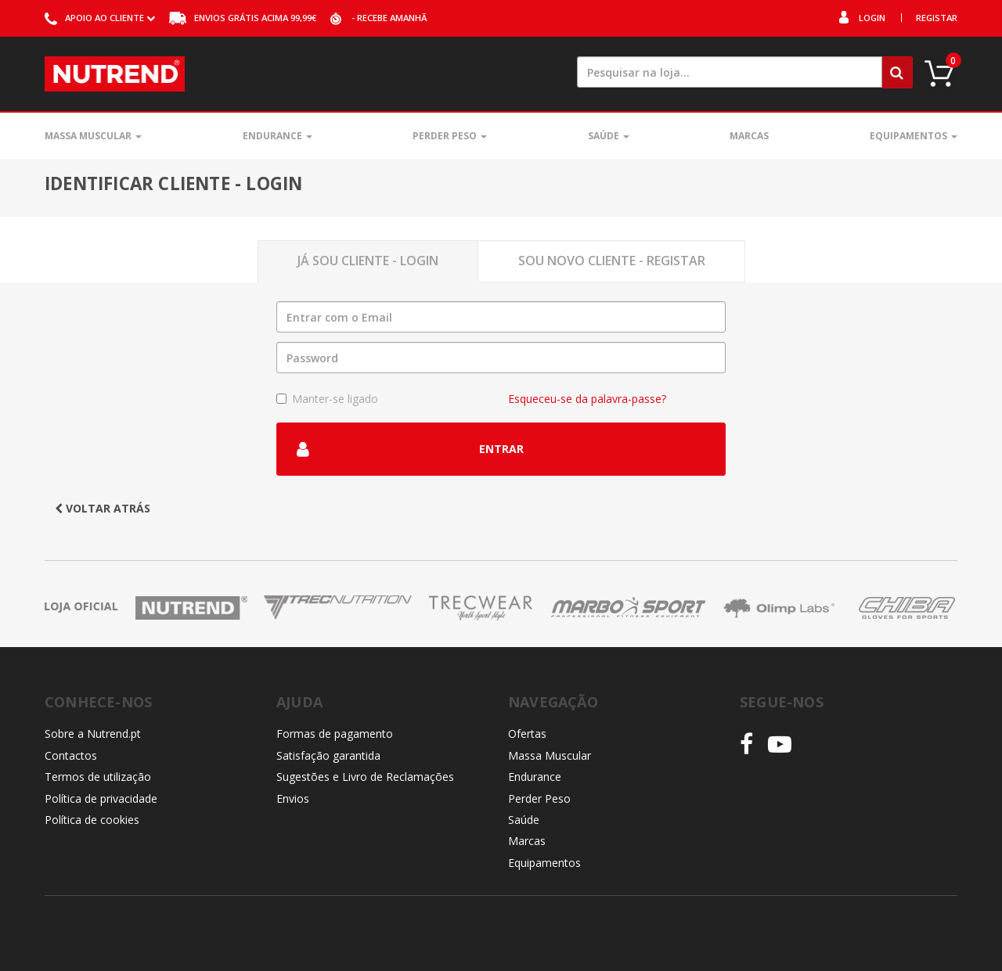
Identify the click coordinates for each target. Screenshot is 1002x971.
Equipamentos (913, 135)
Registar (936, 17)
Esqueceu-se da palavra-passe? (587, 398)
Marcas (749, 135)
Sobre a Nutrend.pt (93, 733)
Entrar (410, 449)
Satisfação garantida (328, 755)
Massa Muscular (93, 135)
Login (872, 17)
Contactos (71, 755)
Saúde (608, 135)
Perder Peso (450, 135)
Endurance (277, 135)
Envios (292, 798)
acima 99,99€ (242, 17)
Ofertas (527, 733)
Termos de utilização (98, 776)
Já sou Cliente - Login (367, 260)
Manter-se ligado (327, 398)
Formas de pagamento (334, 733)
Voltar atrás (102, 508)
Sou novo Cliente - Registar (611, 260)
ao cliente (100, 17)
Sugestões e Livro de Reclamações (365, 776)
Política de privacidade (101, 798)
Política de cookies (92, 819)
